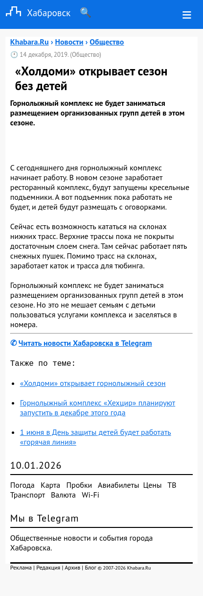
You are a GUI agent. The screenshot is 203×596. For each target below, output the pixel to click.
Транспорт (27, 496)
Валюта (63, 496)
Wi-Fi (90, 496)
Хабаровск (35, 12)
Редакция (48, 569)
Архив (72, 569)
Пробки (79, 487)
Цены (152, 487)
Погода (22, 487)
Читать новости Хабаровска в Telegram (85, 343)
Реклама (21, 569)
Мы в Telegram (44, 520)
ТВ (171, 487)
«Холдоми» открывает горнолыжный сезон (93, 385)
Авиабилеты (118, 487)
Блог (90, 569)
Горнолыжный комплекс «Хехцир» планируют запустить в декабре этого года (98, 409)
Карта (50, 487)
